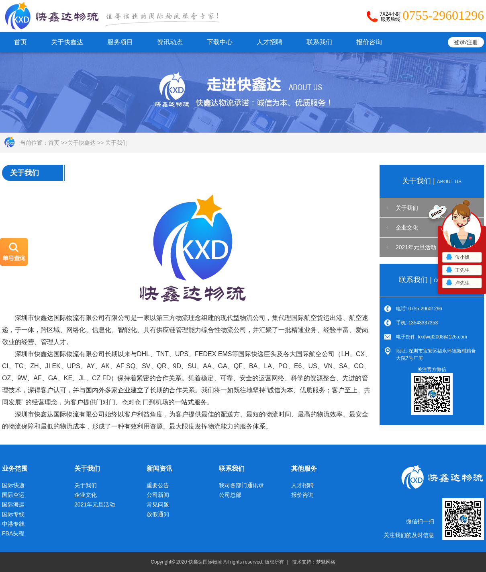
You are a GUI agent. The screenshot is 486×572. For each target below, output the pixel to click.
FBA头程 (13, 533)
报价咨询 (369, 42)
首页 (20, 42)
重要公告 (158, 485)
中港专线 (13, 524)
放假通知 (158, 514)
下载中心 (220, 42)
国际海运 (13, 504)
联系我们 (319, 42)
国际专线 (13, 514)
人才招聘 (269, 42)
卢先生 (457, 283)
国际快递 (13, 485)
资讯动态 (170, 42)
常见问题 (158, 504)
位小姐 (457, 257)
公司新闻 (158, 495)
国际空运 (13, 495)
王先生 (457, 270)
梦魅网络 (325, 562)
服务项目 (120, 42)
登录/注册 (466, 42)
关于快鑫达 (67, 42)
